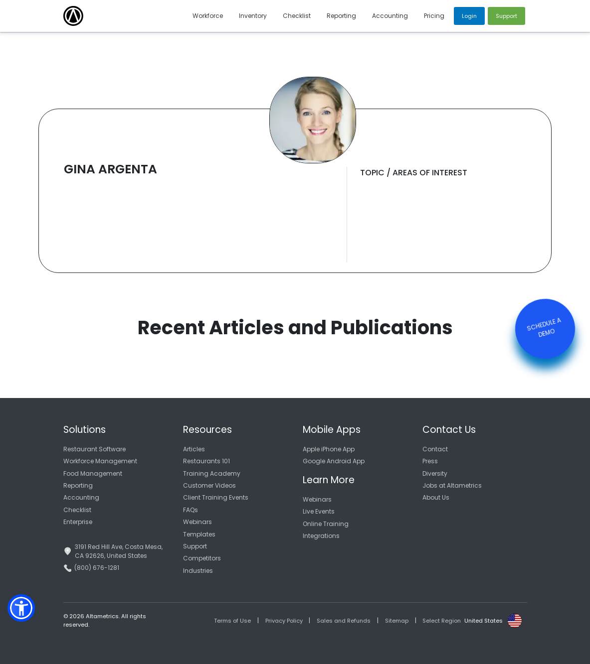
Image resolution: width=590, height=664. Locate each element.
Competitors (202, 558)
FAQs (190, 510)
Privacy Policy (284, 621)
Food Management (92, 473)
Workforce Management (100, 461)
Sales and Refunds (344, 621)
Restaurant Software (94, 449)
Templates (199, 534)
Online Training (326, 524)
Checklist (77, 510)
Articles (194, 449)
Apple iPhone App (329, 449)
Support (195, 546)
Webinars (197, 522)
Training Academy (211, 473)
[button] (21, 608)
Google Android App (334, 461)
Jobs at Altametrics (452, 485)
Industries (198, 570)
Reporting (78, 485)
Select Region (441, 621)
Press (430, 461)
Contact (435, 449)
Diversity (434, 473)
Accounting (81, 497)
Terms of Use (232, 621)
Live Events (319, 511)
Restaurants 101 (206, 461)
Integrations (321, 535)
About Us (435, 497)
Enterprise (77, 522)
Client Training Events (215, 497)
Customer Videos (209, 485)
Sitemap (396, 621)
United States (483, 621)
